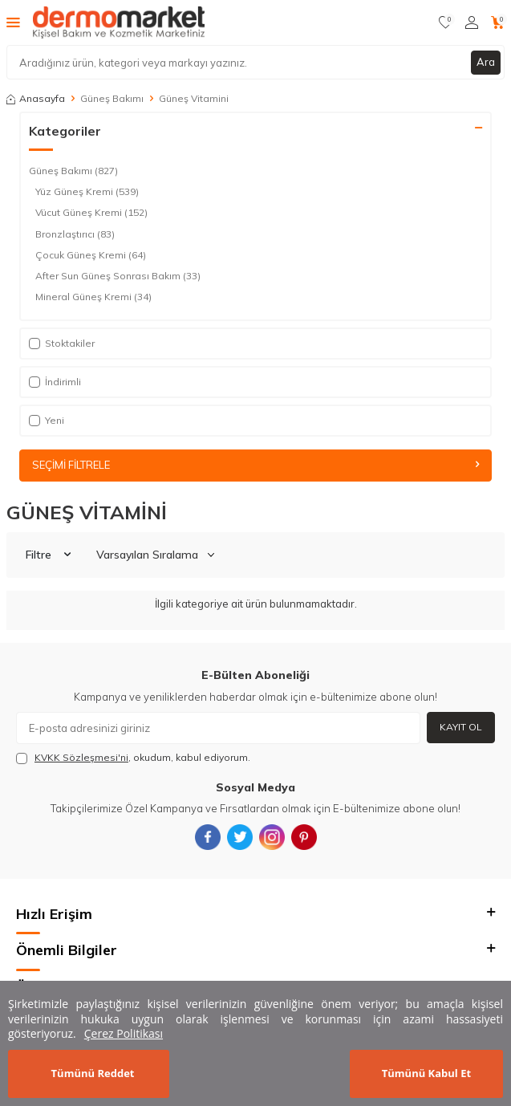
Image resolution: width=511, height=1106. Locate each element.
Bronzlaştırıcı (75, 234)
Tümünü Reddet (93, 1073)
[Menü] (13, 22)
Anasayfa (35, 98)
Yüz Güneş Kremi (87, 191)
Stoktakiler (62, 343)
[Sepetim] (498, 22)
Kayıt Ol (461, 727)
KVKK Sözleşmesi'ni (81, 757)
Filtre (48, 554)
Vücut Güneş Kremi (91, 212)
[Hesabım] (471, 22)
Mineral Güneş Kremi (93, 297)
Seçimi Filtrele (255, 464)
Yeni (46, 420)
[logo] (119, 22)
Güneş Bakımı (112, 98)
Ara (486, 61)
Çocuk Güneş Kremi (90, 255)
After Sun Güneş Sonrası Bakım (118, 276)
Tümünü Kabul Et (426, 1073)
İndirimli (55, 382)
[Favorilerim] (445, 22)
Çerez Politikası (123, 1033)
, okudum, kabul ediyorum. (133, 757)
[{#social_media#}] (208, 837)
